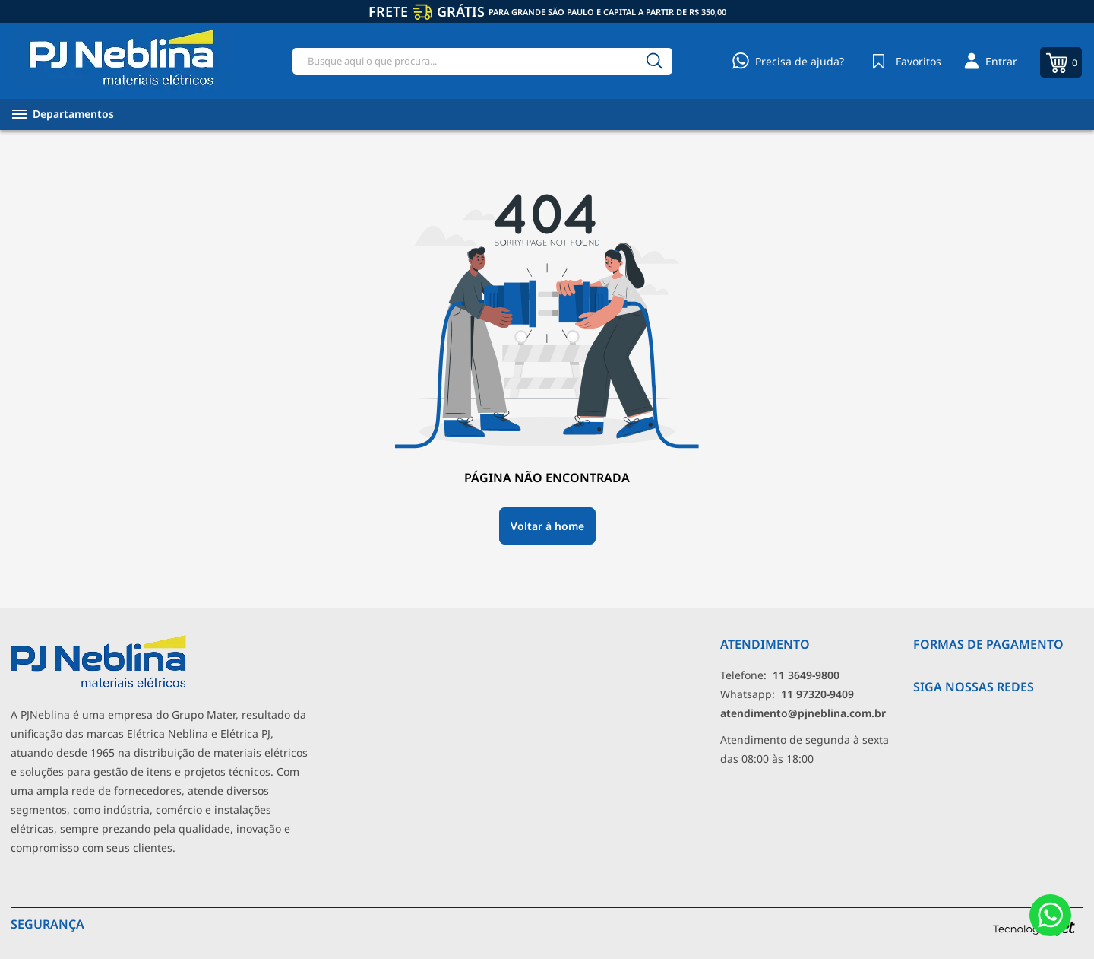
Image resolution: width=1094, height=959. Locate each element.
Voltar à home (547, 526)
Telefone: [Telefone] (779, 674)
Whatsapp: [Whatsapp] (787, 693)
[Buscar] (654, 61)
